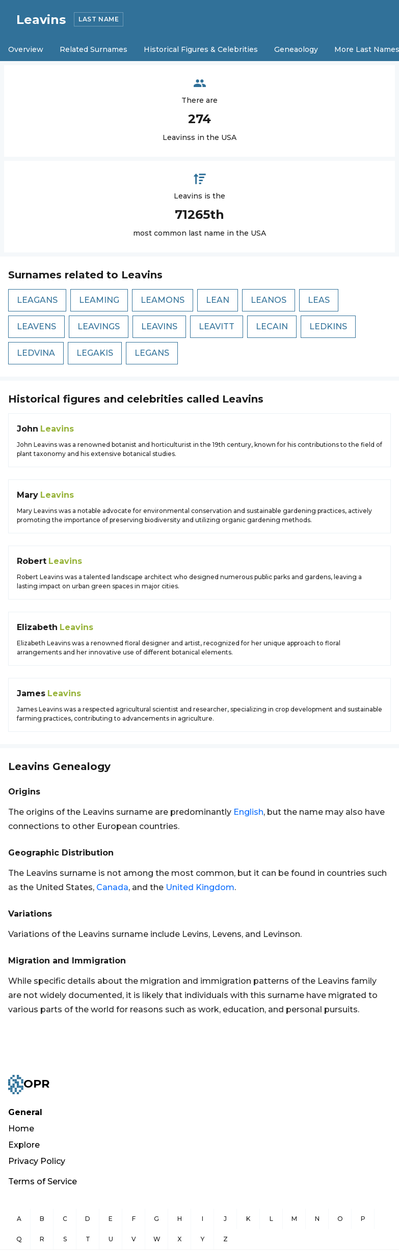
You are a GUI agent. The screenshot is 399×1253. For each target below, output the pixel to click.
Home (21, 1128)
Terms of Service (42, 1181)
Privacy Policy (36, 1161)
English (248, 812)
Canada (112, 887)
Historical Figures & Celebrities (201, 49)
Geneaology (296, 49)
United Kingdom (200, 887)
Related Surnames (93, 49)
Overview (25, 49)
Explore (24, 1145)
